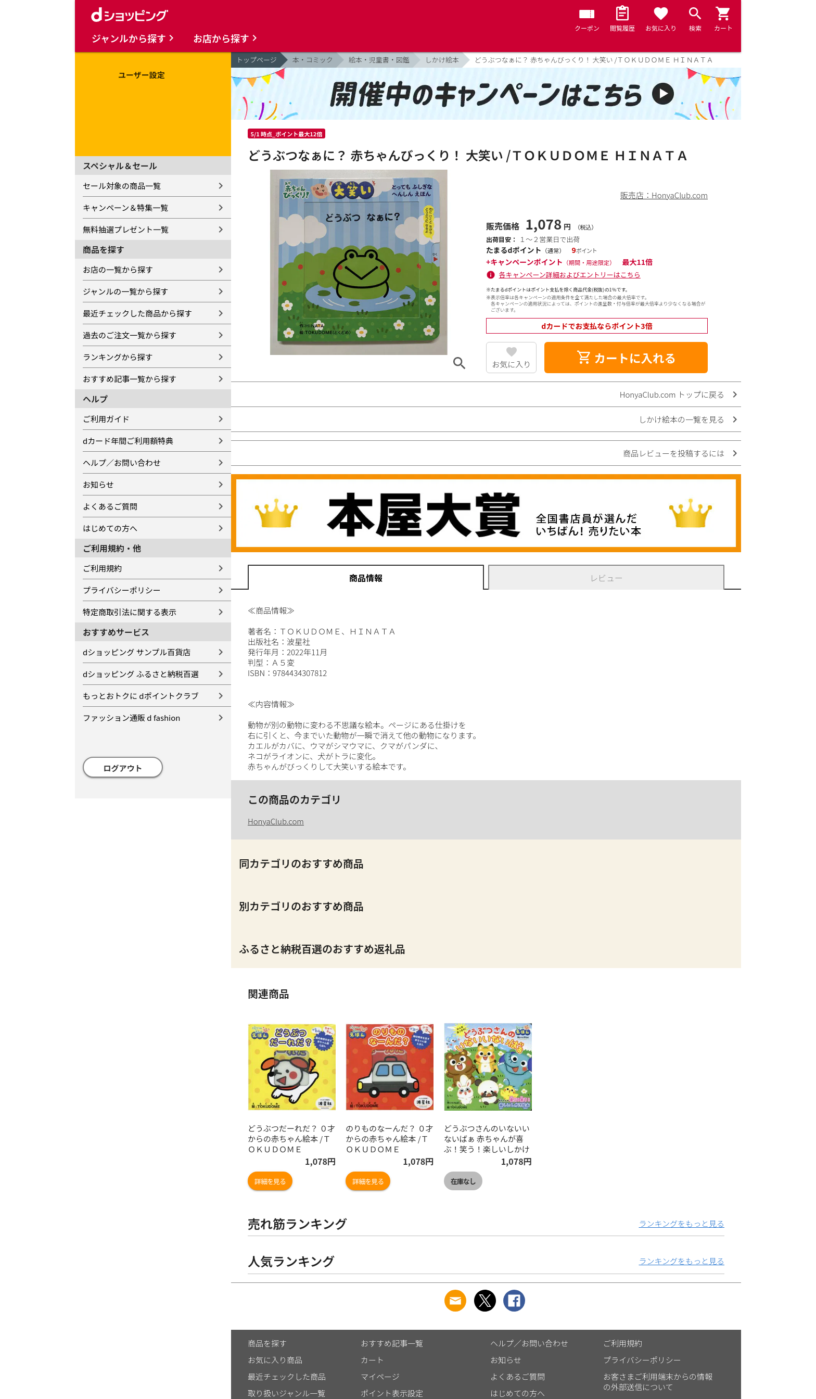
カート (372, 1359)
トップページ (256, 60)
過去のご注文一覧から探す (129, 334)
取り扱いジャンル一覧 (286, 1393)
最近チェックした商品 (287, 1376)
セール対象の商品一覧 (122, 185)
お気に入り (511, 364)
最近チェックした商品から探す (137, 313)
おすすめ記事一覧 (392, 1343)
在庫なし (463, 1181)
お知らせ (98, 484)
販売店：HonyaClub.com (664, 194)
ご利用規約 (102, 568)
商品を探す (267, 1343)
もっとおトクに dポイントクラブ (141, 695)
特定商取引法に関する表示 (129, 611)
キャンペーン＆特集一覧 (125, 207)
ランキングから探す (118, 356)
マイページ (380, 1376)
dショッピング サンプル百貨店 (136, 651)
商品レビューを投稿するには (673, 453)
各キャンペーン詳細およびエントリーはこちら (570, 274)
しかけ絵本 (442, 60)
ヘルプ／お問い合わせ (122, 462)
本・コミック (312, 60)
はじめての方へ (110, 528)
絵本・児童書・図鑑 (379, 60)
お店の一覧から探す (118, 269)
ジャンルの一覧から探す (125, 291)
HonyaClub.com (276, 821)
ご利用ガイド (106, 418)
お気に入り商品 (275, 1359)
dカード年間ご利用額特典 (128, 440)
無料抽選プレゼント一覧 (126, 229)
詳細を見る (270, 1181)
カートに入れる (626, 357)
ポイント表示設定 (392, 1393)
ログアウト (123, 767)
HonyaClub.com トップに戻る (672, 394)
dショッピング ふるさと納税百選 (141, 673)
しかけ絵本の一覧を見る (681, 419)
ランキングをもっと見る (681, 1223)
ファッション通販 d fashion (131, 717)
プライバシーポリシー (122, 589)
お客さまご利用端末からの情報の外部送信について (657, 1381)
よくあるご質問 (110, 506)
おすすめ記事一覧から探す (129, 378)
